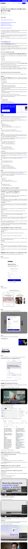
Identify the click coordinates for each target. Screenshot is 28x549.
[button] (14, 3)
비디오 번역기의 (24, 32)
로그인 (16, 3)
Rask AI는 (2, 77)
